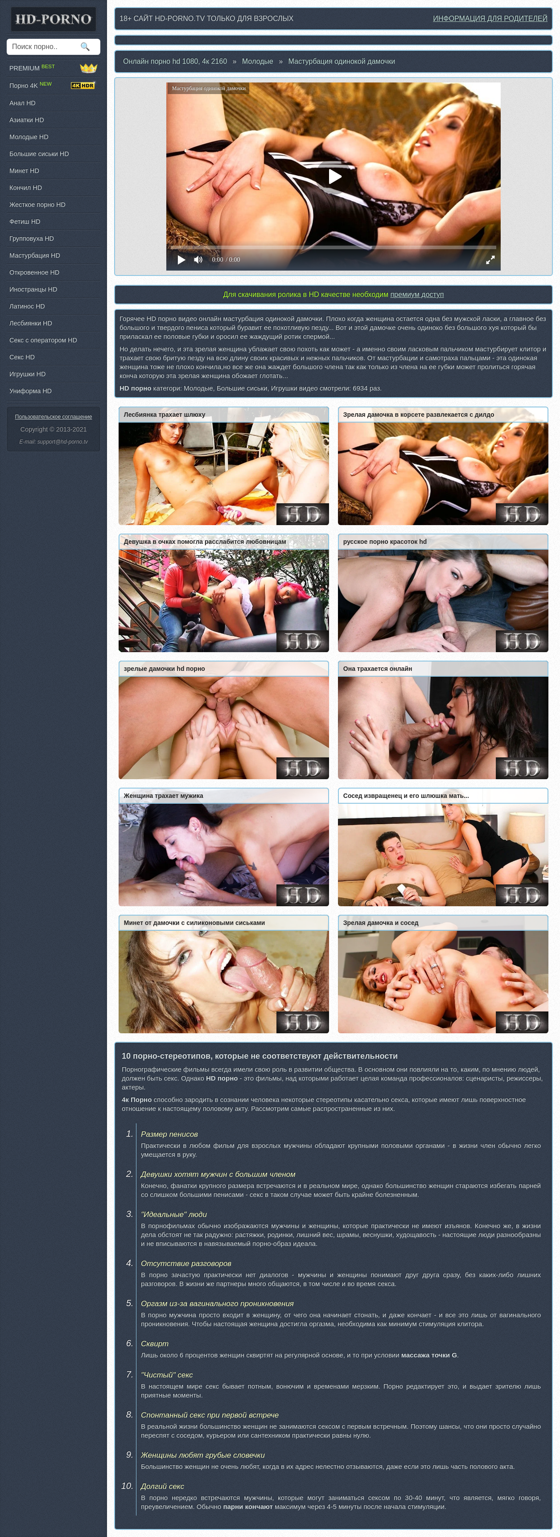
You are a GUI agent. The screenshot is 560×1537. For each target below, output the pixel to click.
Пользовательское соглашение (53, 417)
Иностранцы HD (33, 289)
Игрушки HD (27, 374)
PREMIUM (53, 68)
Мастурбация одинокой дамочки (341, 61)
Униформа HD (30, 391)
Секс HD (22, 357)
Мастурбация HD (34, 255)
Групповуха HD (31, 238)
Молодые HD (29, 136)
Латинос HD (27, 306)
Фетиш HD (24, 221)
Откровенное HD (34, 272)
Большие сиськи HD (39, 153)
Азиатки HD (26, 119)
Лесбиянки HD (30, 323)
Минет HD (24, 170)
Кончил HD (25, 187)
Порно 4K (53, 85)
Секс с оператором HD (43, 340)
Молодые (257, 61)
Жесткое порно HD (37, 204)
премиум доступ (417, 294)
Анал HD (22, 103)
